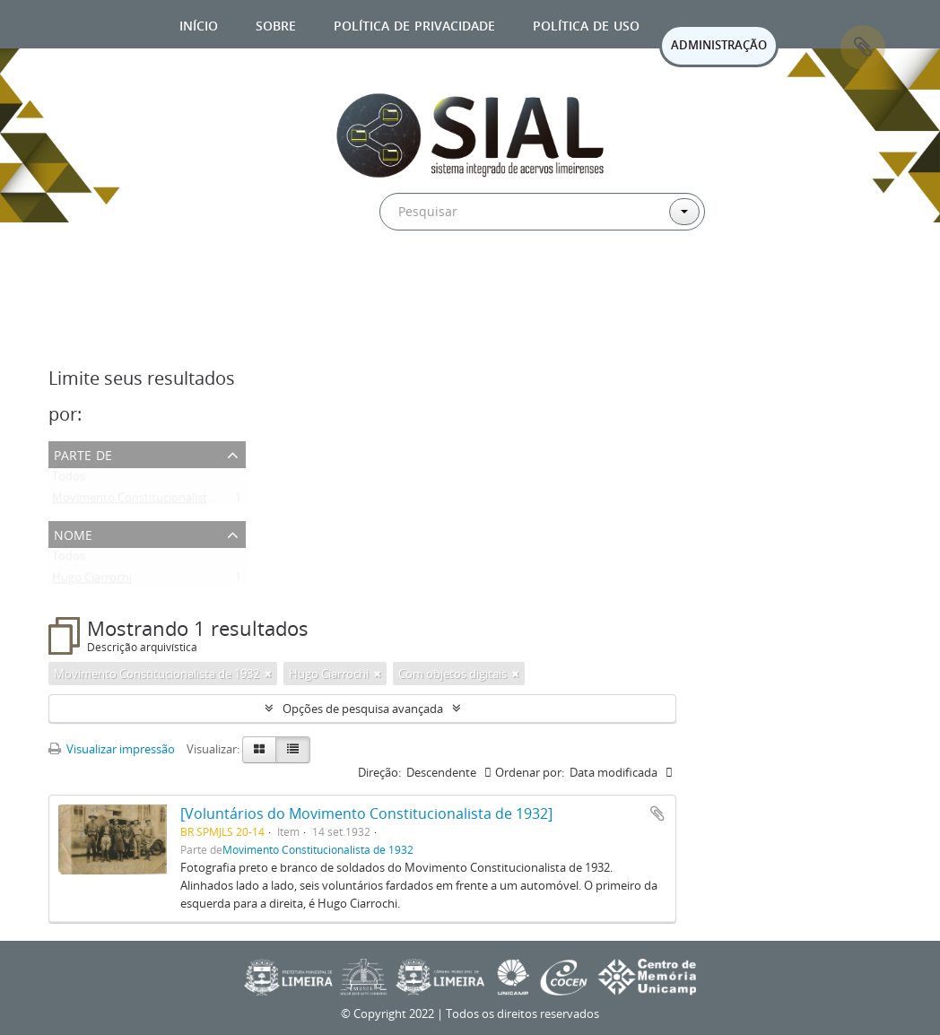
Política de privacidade (414, 24)
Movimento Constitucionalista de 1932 (154, 501)
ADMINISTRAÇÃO (719, 45)
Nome (73, 533)
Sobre (276, 24)
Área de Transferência (862, 47)
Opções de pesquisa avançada (363, 708)
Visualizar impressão (111, 749)
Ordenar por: (529, 772)
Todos (68, 480)
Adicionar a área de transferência (657, 813)
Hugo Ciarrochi (92, 581)
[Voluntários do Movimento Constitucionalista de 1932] (366, 813)
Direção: (379, 772)
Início (198, 24)
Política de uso (586, 24)
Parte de (83, 453)
